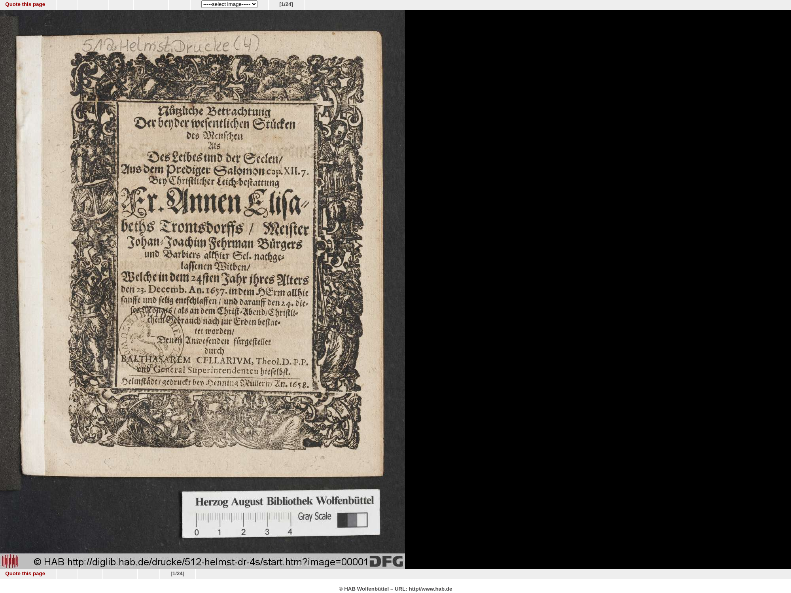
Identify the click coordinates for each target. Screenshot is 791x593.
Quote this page (25, 4)
